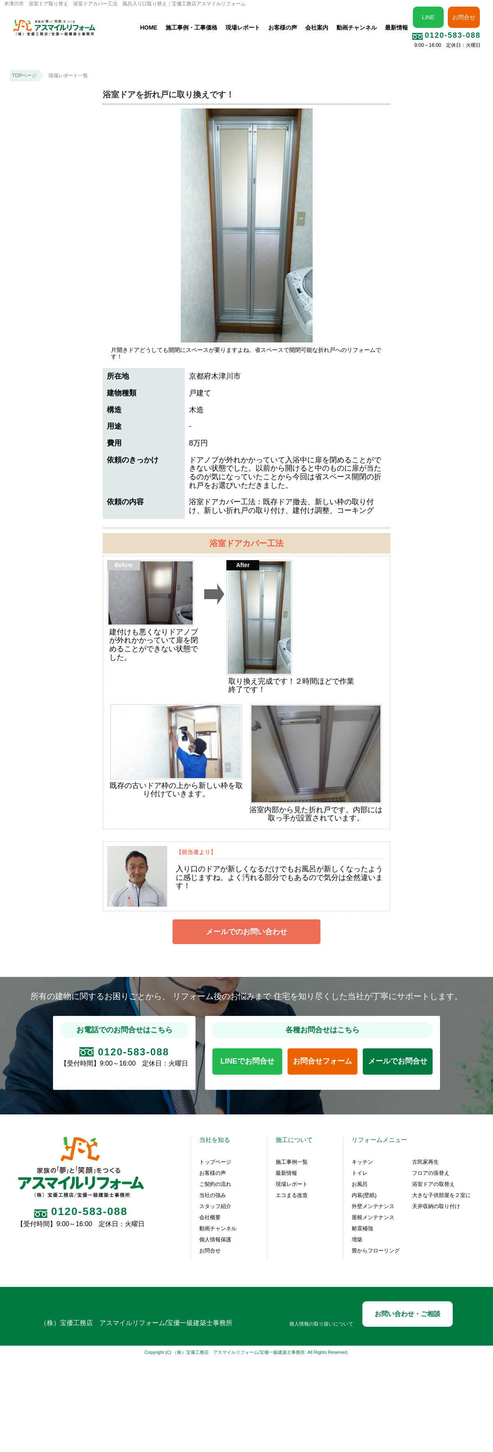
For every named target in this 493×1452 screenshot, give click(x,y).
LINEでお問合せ (247, 1061)
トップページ (215, 1162)
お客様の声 (282, 27)
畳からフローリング (376, 1251)
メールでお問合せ (397, 1061)
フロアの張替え (430, 1173)
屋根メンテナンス (373, 1217)
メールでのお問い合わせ (246, 932)
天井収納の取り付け (436, 1206)
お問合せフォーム (322, 1061)
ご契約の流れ (215, 1184)
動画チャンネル (356, 27)
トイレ (360, 1173)
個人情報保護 (215, 1240)
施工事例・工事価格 (191, 27)
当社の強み (212, 1195)
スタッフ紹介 (215, 1206)
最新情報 (396, 27)
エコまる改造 (292, 1195)
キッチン (362, 1162)
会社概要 (210, 1217)
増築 (357, 1240)
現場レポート (243, 27)
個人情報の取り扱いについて (321, 1324)
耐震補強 (362, 1228)
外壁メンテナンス (373, 1206)
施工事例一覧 (292, 1162)
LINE (428, 17)
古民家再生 (425, 1162)
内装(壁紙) (364, 1195)
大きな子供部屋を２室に (441, 1195)
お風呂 (360, 1184)
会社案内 (316, 27)
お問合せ (463, 17)
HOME (148, 27)
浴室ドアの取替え (433, 1184)
